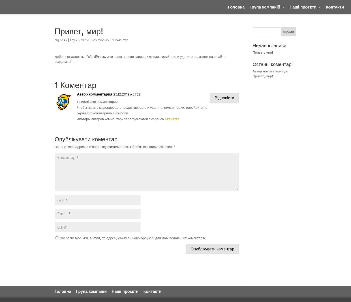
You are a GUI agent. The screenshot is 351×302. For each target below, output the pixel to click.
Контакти (335, 7)
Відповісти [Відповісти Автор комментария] (224, 98)
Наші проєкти (303, 7)
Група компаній (265, 7)
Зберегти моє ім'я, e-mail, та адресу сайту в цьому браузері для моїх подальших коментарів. (133, 238)
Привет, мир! (263, 52)
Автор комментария (94, 94)
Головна (236, 7)
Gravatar (172, 119)
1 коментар (120, 40)
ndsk (63, 40)
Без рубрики (100, 40)
